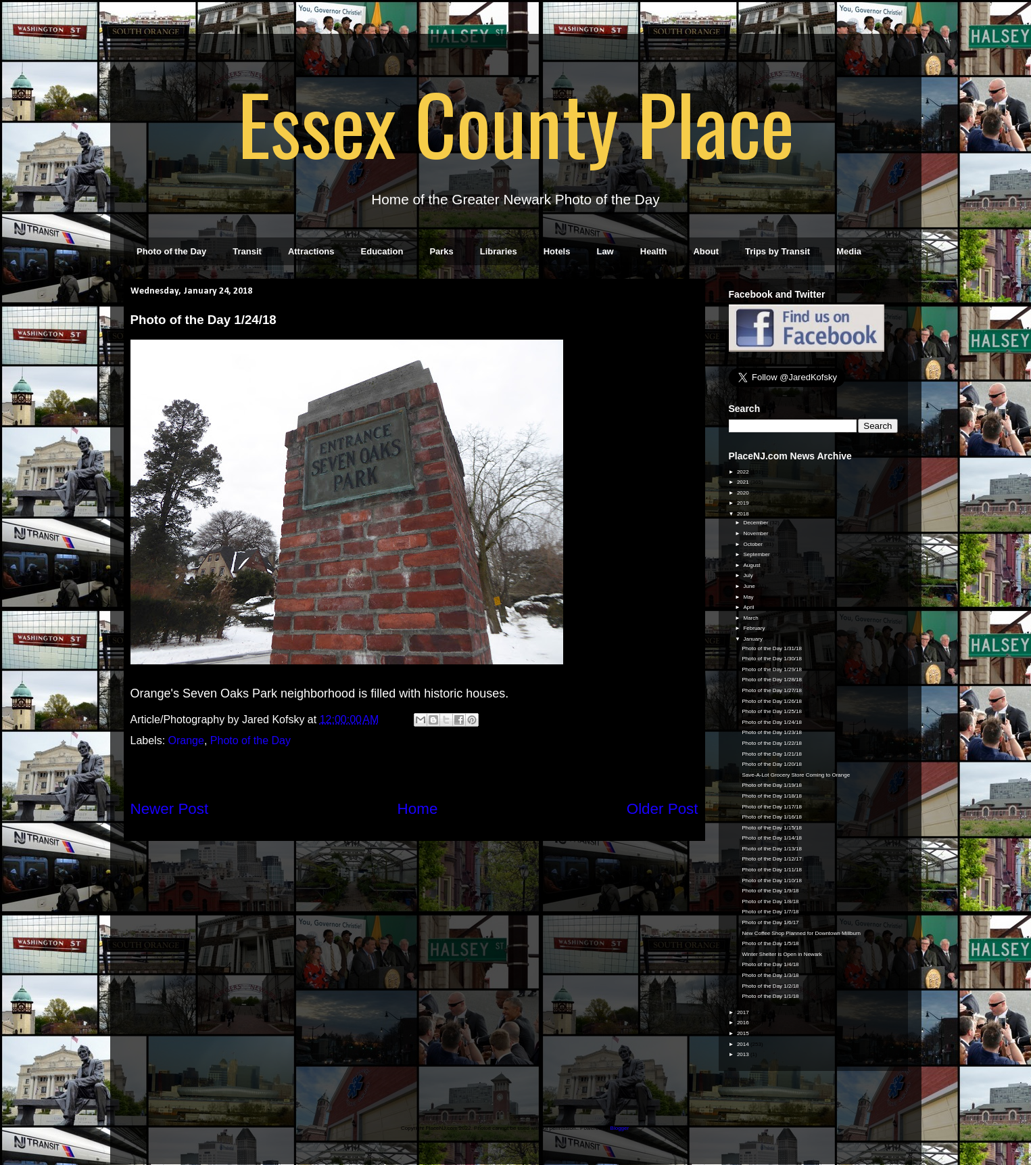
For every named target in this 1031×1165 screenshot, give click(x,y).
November (756, 533)
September (757, 554)
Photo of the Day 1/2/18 (770, 986)
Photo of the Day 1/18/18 (772, 796)
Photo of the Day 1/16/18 (772, 817)
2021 (743, 482)
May (748, 597)
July (748, 575)
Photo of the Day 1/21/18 (772, 754)
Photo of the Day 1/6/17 (770, 922)
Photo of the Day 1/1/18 (770, 996)
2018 (743, 514)
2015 (743, 1033)
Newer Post (169, 808)
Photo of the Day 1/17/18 (772, 807)
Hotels (557, 251)
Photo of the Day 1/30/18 (772, 659)
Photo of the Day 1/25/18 (772, 711)
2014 (743, 1044)
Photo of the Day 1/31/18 (772, 648)
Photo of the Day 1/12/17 (772, 859)
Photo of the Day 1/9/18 (770, 891)
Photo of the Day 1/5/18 (770, 943)
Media (848, 251)
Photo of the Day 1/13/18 (772, 849)
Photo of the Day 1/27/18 (772, 690)
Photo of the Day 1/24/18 (772, 722)
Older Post (662, 808)
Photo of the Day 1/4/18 (770, 964)
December (756, 523)
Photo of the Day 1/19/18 (772, 785)
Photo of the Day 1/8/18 (770, 901)
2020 (743, 493)
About (706, 251)
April (749, 607)
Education (382, 251)
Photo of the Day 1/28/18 (772, 680)
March (751, 618)
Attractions (311, 251)
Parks (441, 251)
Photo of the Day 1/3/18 (770, 975)
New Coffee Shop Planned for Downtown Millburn (801, 933)
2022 (743, 472)
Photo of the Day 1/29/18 (772, 669)
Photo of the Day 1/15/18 (772, 828)
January (753, 639)
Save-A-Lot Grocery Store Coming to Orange (796, 775)
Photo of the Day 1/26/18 (772, 701)
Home (418, 808)
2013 (743, 1054)
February (754, 628)
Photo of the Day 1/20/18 (772, 764)
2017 (743, 1012)
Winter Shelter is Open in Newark (781, 954)
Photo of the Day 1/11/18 (772, 870)
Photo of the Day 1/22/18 (772, 743)
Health (653, 251)
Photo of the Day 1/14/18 (772, 838)
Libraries (498, 251)
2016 (743, 1023)
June (750, 586)
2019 (743, 503)
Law (604, 251)
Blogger (619, 1128)
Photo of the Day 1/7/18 (770, 912)
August (752, 565)
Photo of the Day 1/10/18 (772, 880)
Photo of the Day (171, 251)
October (753, 544)
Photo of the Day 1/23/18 (772, 732)
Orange (186, 740)
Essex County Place (515, 122)
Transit (247, 251)
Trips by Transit (777, 251)
